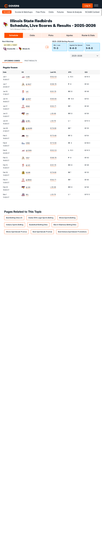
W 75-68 (53, 136)
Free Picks (40, 12)
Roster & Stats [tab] (88, 35)
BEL (27, 195)
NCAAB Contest (92, 12)
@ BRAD (29, 180)
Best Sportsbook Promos (42, 232)
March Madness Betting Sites (64, 225)
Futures (60, 12)
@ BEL (28, 121)
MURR (28, 172)
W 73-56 (53, 143)
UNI (27, 114)
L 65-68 (53, 113)
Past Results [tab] (30, 61)
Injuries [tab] (69, 35)
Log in (87, 5)
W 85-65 (53, 99)
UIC (27, 92)
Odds (51, 12)
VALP (27, 158)
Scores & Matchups (23, 12)
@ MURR (29, 128)
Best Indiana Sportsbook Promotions (72, 232)
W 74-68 (53, 128)
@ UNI (28, 187)
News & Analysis (74, 12)
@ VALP (28, 84)
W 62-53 (53, 77)
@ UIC (28, 165)
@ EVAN (29, 150)
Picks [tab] (50, 35)
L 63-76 (53, 121)
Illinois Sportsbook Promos (16, 232)
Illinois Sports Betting (67, 218)
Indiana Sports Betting (14, 225)
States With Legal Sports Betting (40, 218)
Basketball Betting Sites (38, 225)
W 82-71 (53, 106)
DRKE (28, 143)
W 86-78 (53, 84)
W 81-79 (53, 91)
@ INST (28, 99)
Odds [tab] (32, 35)
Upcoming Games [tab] (12, 61)
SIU (27, 136)
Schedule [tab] (13, 35)
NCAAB (7, 12)
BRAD (28, 106)
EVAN (28, 77)
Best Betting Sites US (14, 218)
